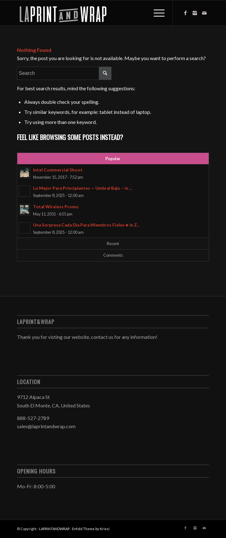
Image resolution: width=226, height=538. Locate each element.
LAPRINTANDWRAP (54, 529)
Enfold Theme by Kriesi (91, 529)
